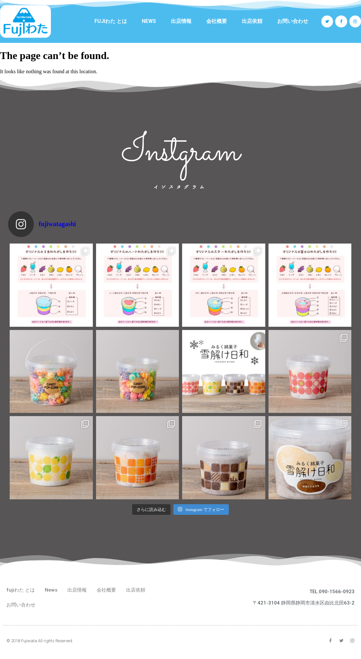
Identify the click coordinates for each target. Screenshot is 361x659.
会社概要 (216, 21)
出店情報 (181, 21)
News (149, 21)
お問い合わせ (292, 21)
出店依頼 (252, 21)
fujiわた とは (110, 21)
